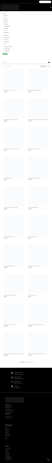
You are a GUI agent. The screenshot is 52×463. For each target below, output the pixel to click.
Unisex (5, 30)
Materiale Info (7, 453)
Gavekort (5, 21)
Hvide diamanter (7, 48)
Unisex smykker (8, 435)
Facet (5, 17)
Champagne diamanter (8, 46)
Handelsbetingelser (8, 457)
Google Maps (7, 413)
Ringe (6, 427)
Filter (5, 53)
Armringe (6, 15)
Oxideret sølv (6, 41)
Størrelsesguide (7, 459)
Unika (6, 438)
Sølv (5, 43)
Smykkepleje (7, 454)
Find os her (7, 451)
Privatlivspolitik (8, 456)
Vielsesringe (6, 32)
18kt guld (5, 39)
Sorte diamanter (7, 50)
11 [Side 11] (31, 362)
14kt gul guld (6, 35)
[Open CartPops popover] (49, 460)
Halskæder (6, 24)
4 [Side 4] (23, 362)
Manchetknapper (7, 26)
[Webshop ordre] (44, 66)
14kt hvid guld (6, 37)
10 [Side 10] (30, 362)
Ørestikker (6, 28)
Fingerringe (6, 19)
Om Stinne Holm (8, 448)
